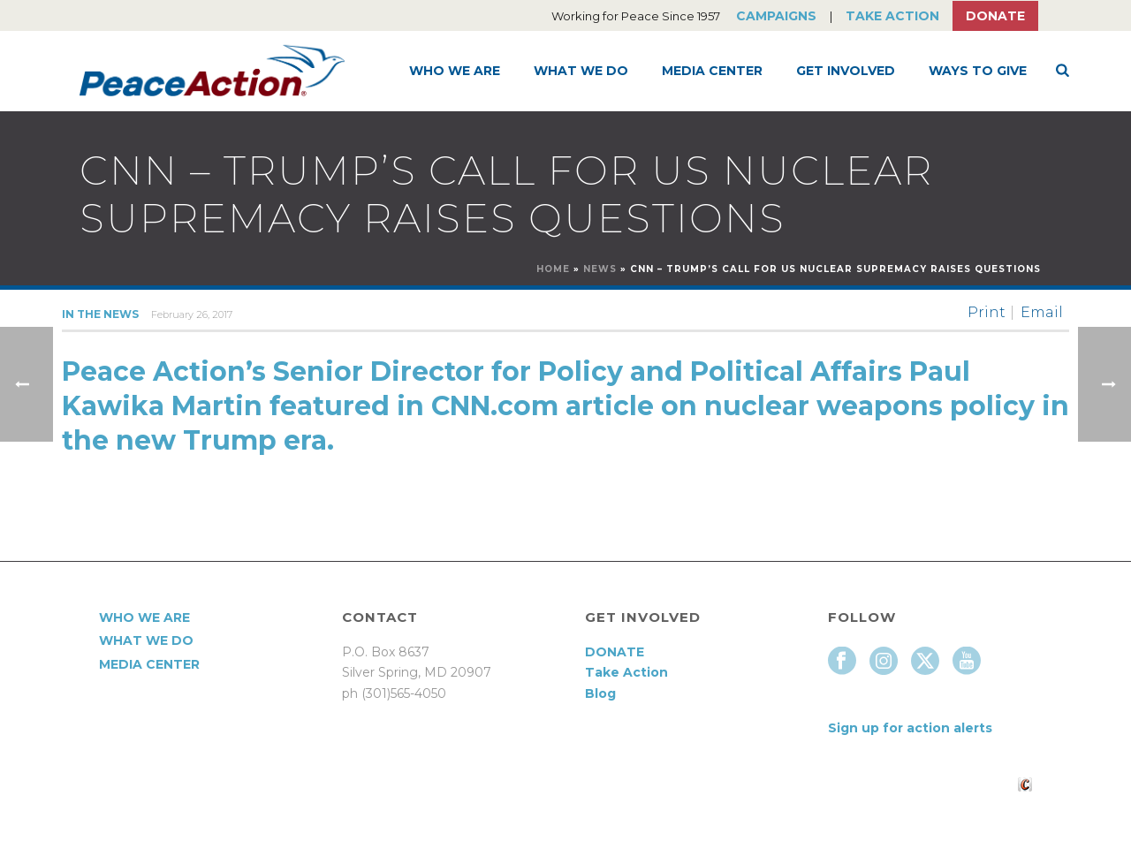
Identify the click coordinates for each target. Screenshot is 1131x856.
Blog (600, 693)
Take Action (892, 16)
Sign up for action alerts (910, 728)
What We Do (581, 71)
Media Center (712, 71)
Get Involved (845, 71)
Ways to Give (978, 71)
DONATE (614, 652)
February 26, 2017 (191, 314)
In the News (100, 314)
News (600, 269)
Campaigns (776, 16)
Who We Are (454, 71)
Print (987, 313)
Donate (995, 16)
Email (1042, 313)
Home (553, 269)
